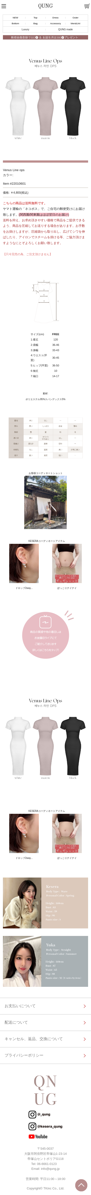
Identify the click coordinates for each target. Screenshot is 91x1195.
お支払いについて (20, 1006)
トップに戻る (81, 1185)
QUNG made (65, 29)
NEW (15, 17)
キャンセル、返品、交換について (34, 1039)
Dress (55, 17)
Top (35, 17)
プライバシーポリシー (24, 1055)
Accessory (55, 23)
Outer (75, 17)
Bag (35, 23)
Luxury (25, 29)
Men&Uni (75, 23)
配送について (16, 1022)
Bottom (15, 23)
